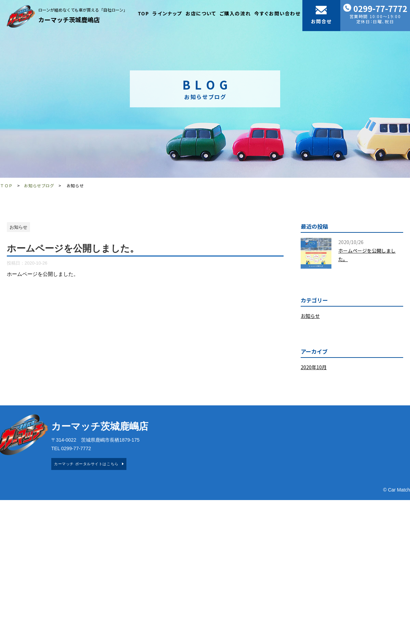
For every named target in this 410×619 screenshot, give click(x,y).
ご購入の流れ (235, 13)
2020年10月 (314, 367)
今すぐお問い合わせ (277, 13)
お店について (201, 13)
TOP (143, 13)
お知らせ (310, 315)
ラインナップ (167, 13)
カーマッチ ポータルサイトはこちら (86, 464)
